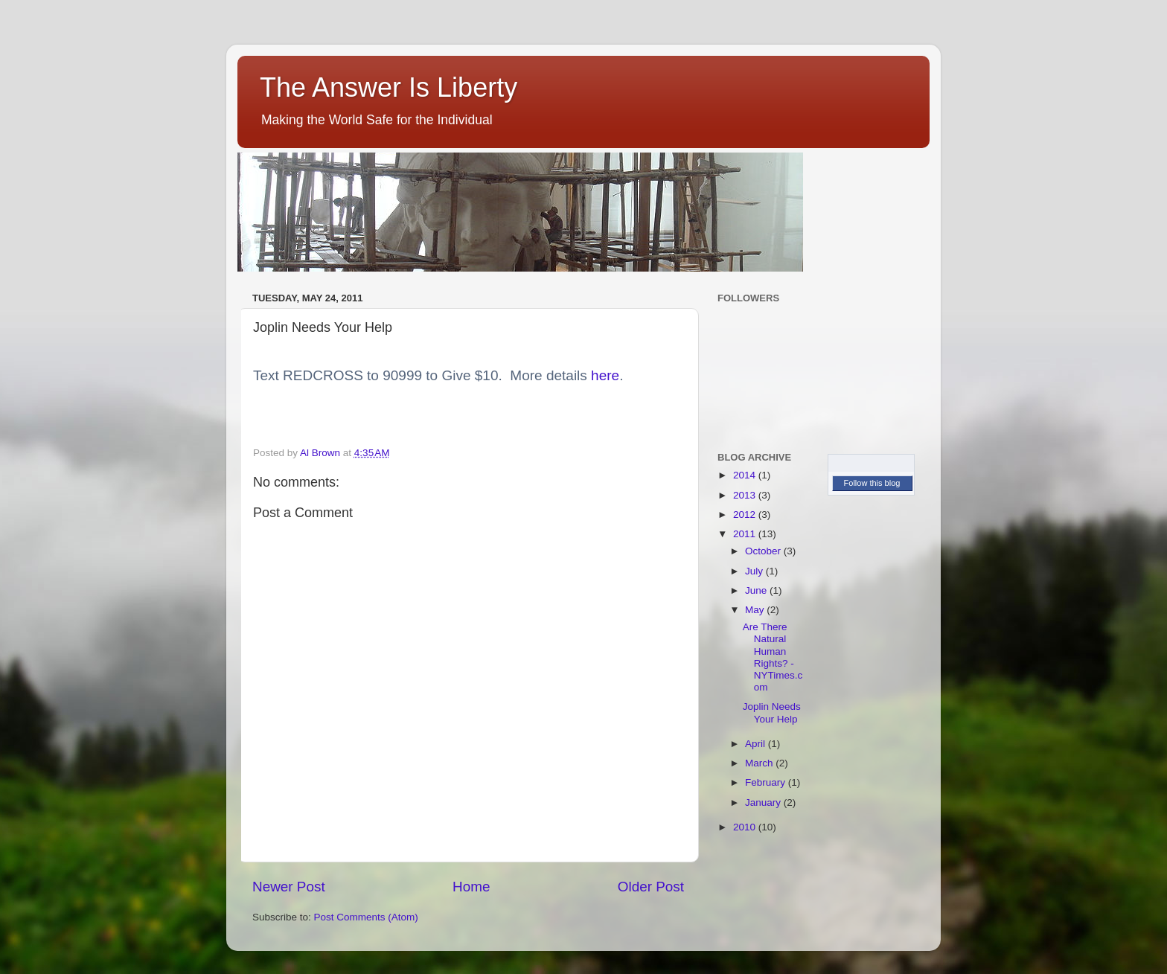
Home (471, 886)
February (766, 782)
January (764, 802)
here (605, 375)
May (756, 609)
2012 (745, 514)
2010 (745, 827)
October (764, 551)
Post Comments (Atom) (366, 917)
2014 (745, 475)
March (760, 763)
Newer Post (288, 886)
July (755, 571)
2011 (745, 533)
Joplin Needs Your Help (772, 712)
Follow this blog (872, 482)
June (757, 590)
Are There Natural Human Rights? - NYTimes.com (773, 657)
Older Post (651, 886)
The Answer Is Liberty (388, 87)
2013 (745, 495)
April (756, 743)
